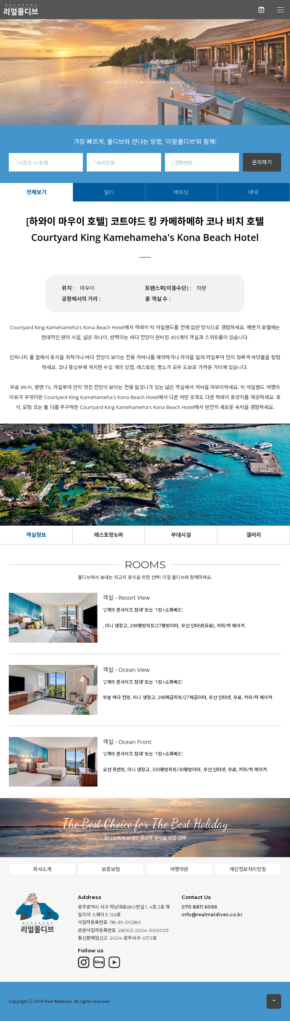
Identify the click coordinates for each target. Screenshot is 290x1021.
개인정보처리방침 (247, 869)
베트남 (181, 192)
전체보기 (36, 192)
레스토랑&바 (108, 534)
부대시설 (181, 534)
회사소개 (42, 869)
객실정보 (36, 534)
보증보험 (111, 869)
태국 (254, 192)
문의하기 (262, 162)
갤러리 (253, 534)
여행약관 (179, 869)
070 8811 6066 (199, 907)
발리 (109, 192)
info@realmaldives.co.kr (211, 914)
